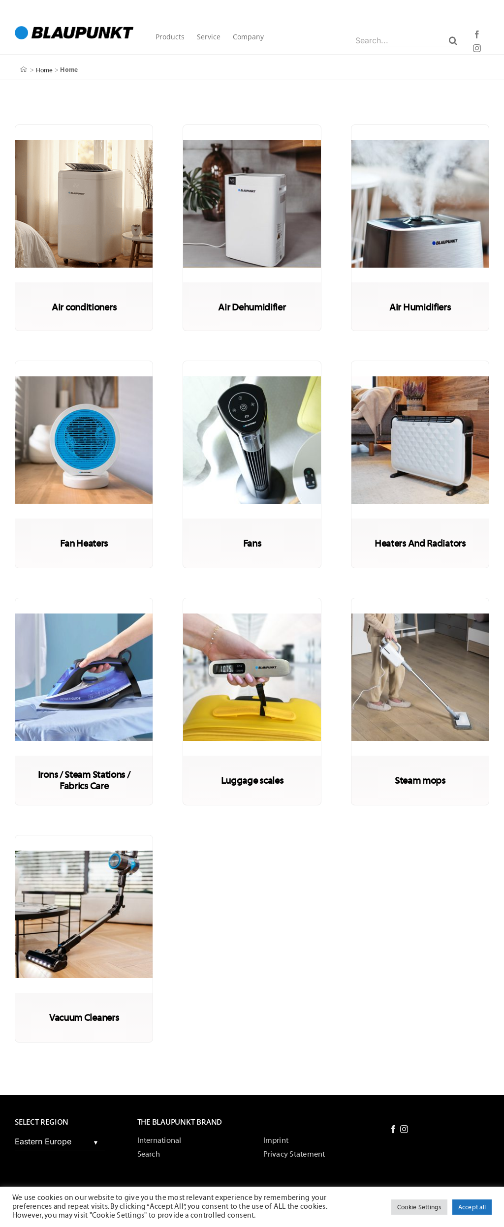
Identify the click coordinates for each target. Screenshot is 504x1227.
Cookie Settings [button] (419, 1207)
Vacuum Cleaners (84, 1017)
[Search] (453, 40)
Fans (252, 543)
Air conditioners (84, 307)
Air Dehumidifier (251, 307)
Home (44, 69)
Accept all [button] (472, 1207)
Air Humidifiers (420, 307)
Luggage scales (252, 780)
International (159, 1140)
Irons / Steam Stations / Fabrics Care (84, 780)
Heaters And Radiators (420, 543)
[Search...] (406, 40)
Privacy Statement (294, 1154)
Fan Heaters (84, 543)
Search (148, 1154)
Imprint (276, 1140)
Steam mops (420, 780)
